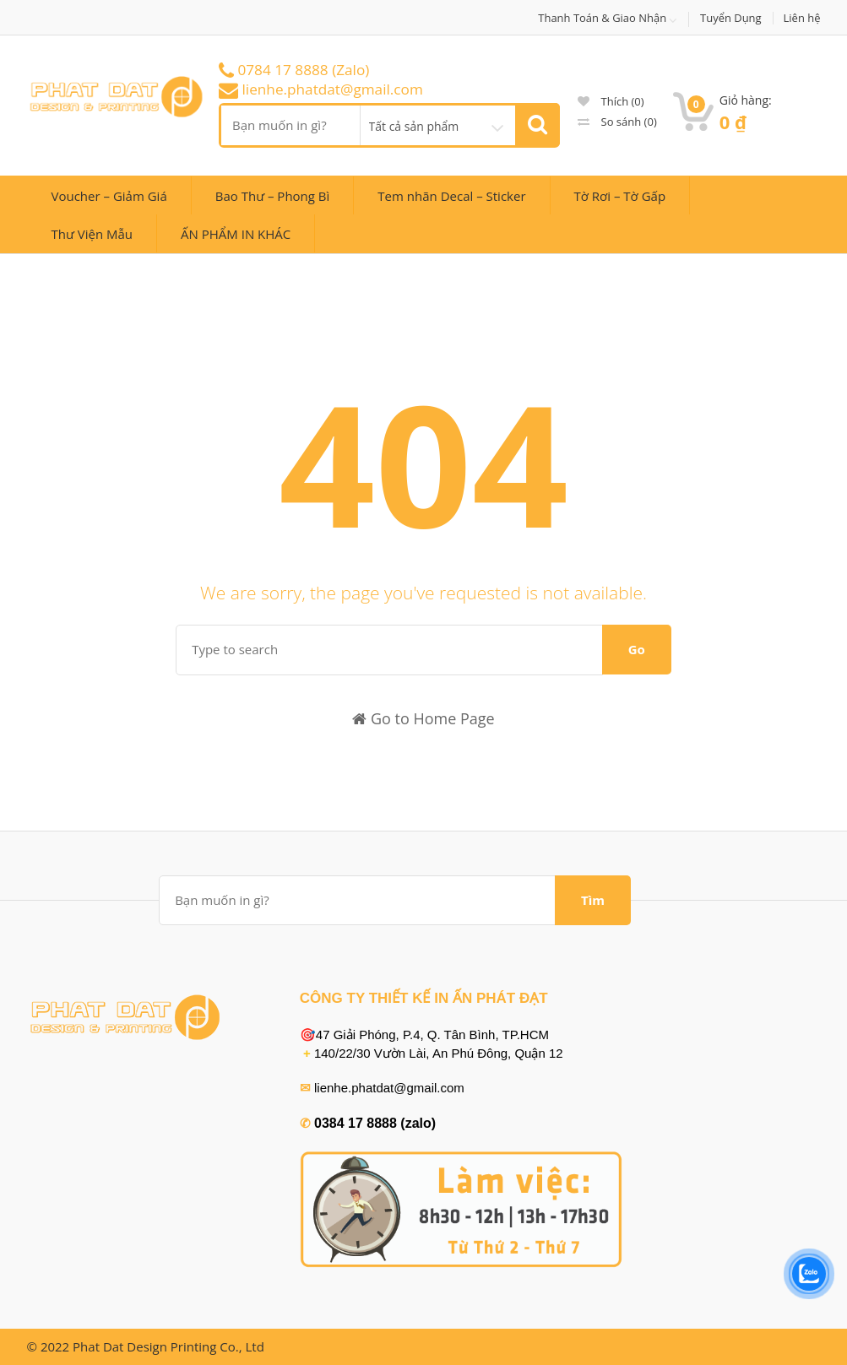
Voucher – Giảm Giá (109, 195)
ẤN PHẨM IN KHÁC (235, 233)
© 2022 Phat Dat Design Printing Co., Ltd (145, 1346)
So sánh (617, 121)
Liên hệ (802, 18)
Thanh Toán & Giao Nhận (602, 18)
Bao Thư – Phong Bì (272, 195)
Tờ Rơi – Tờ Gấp (620, 195)
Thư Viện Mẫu (92, 233)
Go (636, 649)
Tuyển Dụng (731, 18)
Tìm (593, 899)
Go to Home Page (423, 718)
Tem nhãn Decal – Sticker (451, 195)
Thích (610, 101)
